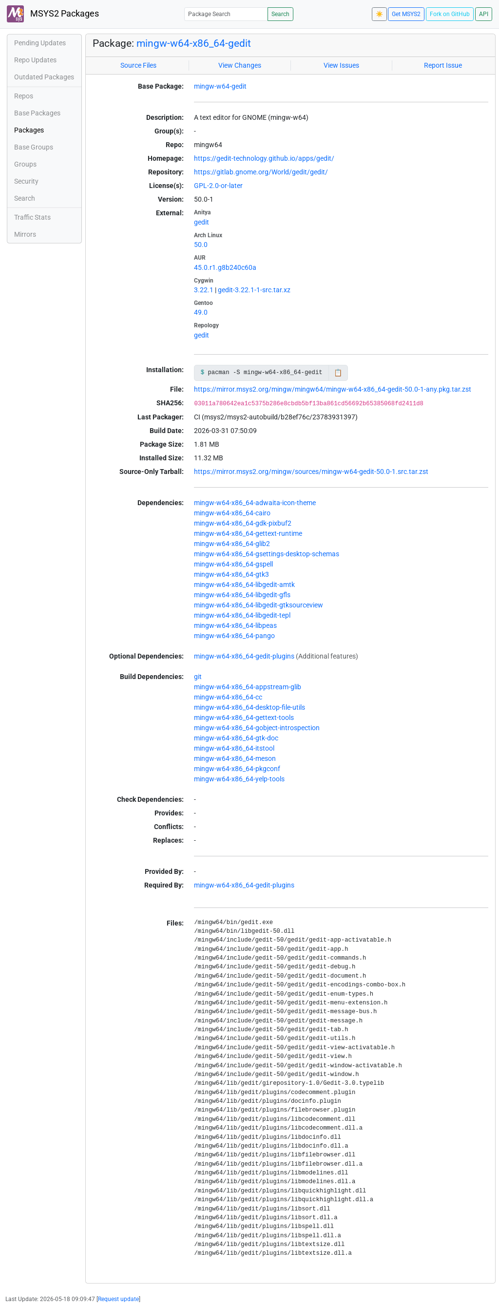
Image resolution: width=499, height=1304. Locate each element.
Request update (118, 1299)
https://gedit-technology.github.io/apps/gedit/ (264, 158)
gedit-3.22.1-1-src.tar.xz (254, 290)
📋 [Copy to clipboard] (338, 373)
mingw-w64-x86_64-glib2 (232, 544)
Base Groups (33, 147)
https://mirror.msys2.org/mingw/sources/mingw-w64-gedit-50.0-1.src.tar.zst (311, 471)
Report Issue (443, 65)
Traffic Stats (32, 217)
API (483, 14)
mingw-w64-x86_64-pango (234, 636)
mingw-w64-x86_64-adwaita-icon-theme (255, 503)
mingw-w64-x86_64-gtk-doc (236, 738)
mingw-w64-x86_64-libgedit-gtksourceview (258, 605)
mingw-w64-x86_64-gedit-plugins (244, 656)
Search (280, 14)
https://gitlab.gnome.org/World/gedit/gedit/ (261, 172)
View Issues (341, 65)
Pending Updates (40, 43)
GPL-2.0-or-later (218, 185)
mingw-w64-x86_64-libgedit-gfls (242, 595)
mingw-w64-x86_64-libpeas (235, 625)
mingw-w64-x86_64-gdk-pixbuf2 (242, 523)
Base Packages (37, 113)
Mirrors (25, 234)
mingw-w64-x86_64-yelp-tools (239, 779)
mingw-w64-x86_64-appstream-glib (247, 687)
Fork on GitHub (450, 14)
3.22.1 (203, 290)
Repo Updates (35, 60)
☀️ (379, 14)
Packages (29, 130)
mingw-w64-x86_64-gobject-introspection (257, 728)
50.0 (201, 244)
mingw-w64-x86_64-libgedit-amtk (244, 584)
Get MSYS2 (406, 14)
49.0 (201, 312)
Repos (23, 96)
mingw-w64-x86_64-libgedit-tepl (242, 615)
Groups (25, 164)
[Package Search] (226, 13)
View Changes (239, 65)
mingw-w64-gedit (220, 86)
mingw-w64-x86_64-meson (235, 758)
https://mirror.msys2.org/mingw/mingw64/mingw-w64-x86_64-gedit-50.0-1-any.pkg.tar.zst (332, 389)
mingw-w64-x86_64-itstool (234, 748)
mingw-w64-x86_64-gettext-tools (244, 717)
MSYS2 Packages (53, 13)
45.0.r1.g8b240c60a (225, 267)
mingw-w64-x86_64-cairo (232, 513)
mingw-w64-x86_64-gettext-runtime (248, 533)
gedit (201, 222)
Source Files (138, 65)
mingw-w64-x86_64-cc (228, 697)
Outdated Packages (44, 77)
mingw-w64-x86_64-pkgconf (237, 769)
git (198, 676)
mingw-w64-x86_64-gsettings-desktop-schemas (266, 554)
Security (26, 181)
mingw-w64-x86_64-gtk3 (231, 574)
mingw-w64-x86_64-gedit (193, 43)
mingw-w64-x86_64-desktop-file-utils (249, 707)
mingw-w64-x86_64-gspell (233, 564)
